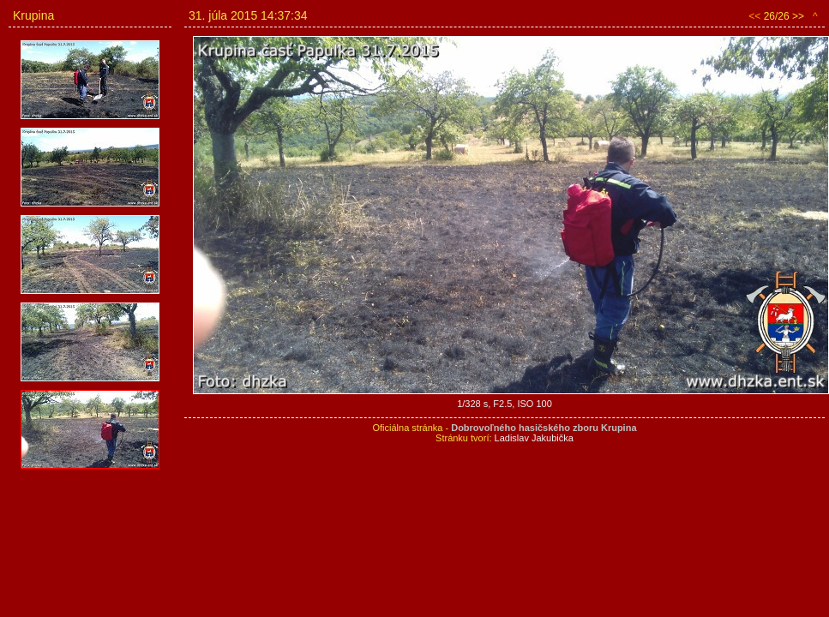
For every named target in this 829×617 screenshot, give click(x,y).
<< (754, 16)
